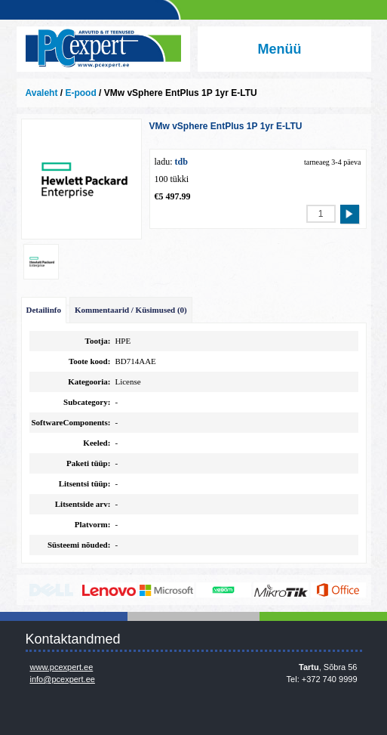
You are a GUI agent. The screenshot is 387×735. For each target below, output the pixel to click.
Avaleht (42, 93)
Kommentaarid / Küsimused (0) (131, 309)
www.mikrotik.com (281, 590)
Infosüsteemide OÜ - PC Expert (103, 49)
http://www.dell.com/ (51, 590)
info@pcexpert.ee (62, 679)
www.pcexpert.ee (62, 667)
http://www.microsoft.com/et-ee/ (166, 590)
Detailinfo (43, 309)
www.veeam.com (223, 590)
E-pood (80, 93)
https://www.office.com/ (338, 590)
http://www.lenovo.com (109, 590)
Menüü (280, 49)
